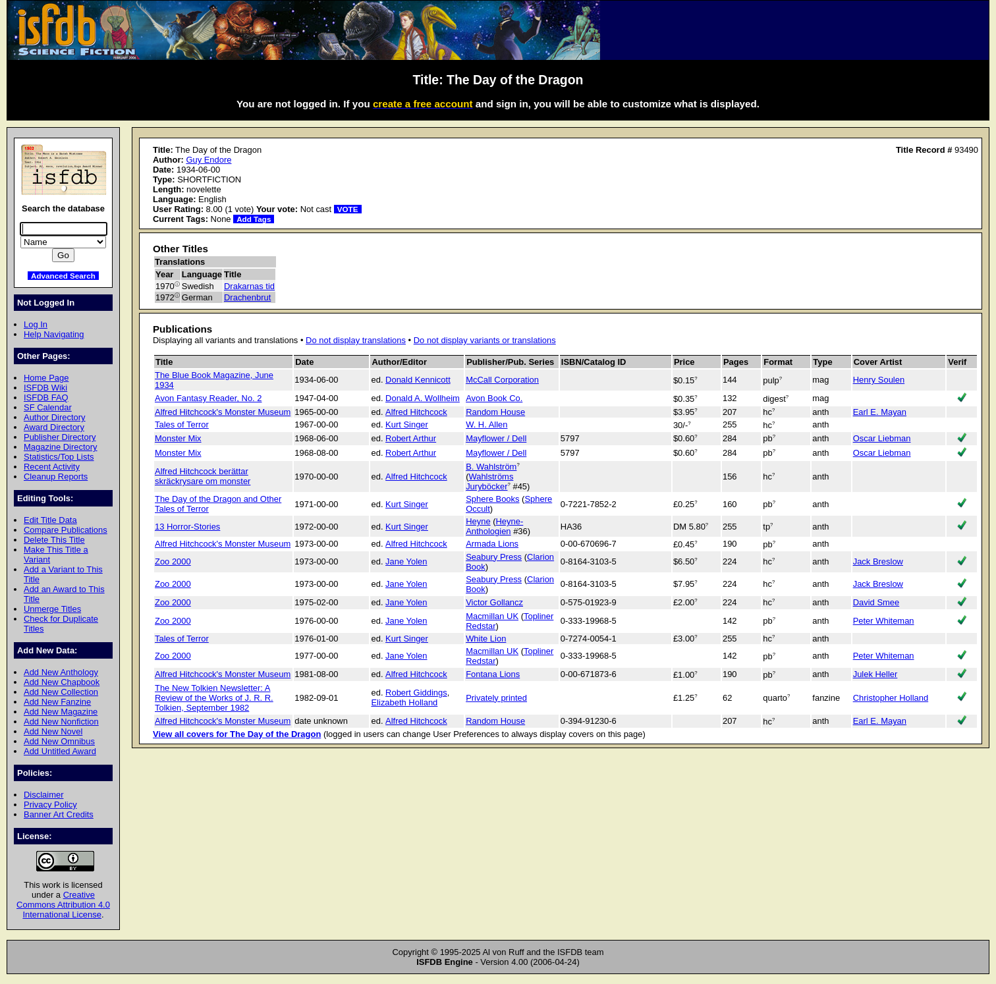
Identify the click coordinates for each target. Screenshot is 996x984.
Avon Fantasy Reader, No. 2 (208, 398)
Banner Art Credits (59, 814)
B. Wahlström (491, 467)
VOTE (347, 209)
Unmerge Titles (52, 609)
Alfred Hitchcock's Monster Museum (222, 412)
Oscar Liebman (882, 438)
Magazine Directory (60, 447)
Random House (495, 412)
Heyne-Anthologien (494, 526)
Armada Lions (492, 544)
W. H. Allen (486, 424)
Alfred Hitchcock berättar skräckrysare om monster (202, 476)
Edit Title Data (50, 520)
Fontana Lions (493, 674)
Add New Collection (61, 692)
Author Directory (55, 417)
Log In (35, 324)
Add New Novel (53, 731)
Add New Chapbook (61, 682)
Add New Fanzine (57, 702)
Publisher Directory (60, 437)
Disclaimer (43, 795)
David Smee (876, 602)
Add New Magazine (60, 712)
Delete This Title (54, 540)
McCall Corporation (502, 380)
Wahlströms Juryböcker (489, 481)
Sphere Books (492, 499)
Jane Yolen (406, 561)
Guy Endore (208, 160)
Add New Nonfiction (61, 721)
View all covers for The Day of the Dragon (237, 734)
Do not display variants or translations (485, 340)
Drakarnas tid (249, 286)
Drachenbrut (247, 297)
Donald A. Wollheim (422, 398)
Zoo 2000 (173, 561)
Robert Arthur (410, 438)
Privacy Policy (50, 804)
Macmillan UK (492, 616)
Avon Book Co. (494, 398)
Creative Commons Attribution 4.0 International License (63, 904)
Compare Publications (65, 530)
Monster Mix (178, 438)
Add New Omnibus (59, 741)
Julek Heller (875, 674)
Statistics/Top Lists (59, 457)
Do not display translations (356, 340)
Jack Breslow (878, 561)
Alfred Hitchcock (416, 412)
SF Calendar (48, 407)
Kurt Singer (406, 424)
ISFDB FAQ (46, 397)
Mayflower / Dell (496, 438)
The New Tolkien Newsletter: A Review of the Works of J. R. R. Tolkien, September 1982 (214, 698)
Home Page (46, 378)
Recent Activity (52, 467)
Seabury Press (494, 557)
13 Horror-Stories (187, 527)
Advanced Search (63, 275)
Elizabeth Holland (404, 702)
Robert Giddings (416, 692)
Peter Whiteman (883, 621)
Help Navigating (54, 334)
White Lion (486, 638)
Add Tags (253, 219)
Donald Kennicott (418, 380)
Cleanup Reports (56, 476)
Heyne (478, 521)
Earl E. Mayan (879, 412)
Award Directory (54, 427)
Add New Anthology (61, 672)
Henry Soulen (878, 380)
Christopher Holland (890, 698)
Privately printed (496, 698)
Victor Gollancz (494, 602)
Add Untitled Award (60, 751)
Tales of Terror (182, 424)
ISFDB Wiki (45, 388)
